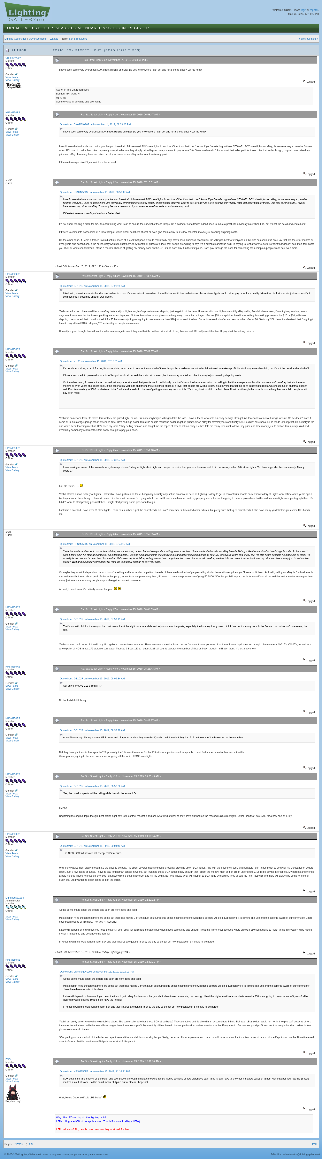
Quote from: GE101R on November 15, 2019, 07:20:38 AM (92, 286)
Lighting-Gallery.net (15, 38)
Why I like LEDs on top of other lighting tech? (81, 1117)
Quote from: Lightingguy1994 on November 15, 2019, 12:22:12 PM (97, 971)
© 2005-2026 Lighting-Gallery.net (22, 1154)
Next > (19, 1144)
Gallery (31, 28)
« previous (304, 38)
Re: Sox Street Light (92, 114)
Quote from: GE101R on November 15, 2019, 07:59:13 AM (92, 619)
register (314, 10)
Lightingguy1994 (15, 897)
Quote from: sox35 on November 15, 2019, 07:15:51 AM (91, 361)
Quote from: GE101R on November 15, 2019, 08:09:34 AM (92, 678)
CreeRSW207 (13, 57)
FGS (8, 1059)
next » (314, 38)
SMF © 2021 (62, 1154)
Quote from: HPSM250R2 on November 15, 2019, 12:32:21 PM (95, 1071)
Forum (12, 28)
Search (64, 28)
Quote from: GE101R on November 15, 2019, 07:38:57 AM (92, 460)
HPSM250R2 (13, 112)
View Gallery (13, 80)
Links (105, 28)
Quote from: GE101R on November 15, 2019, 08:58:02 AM (92, 786)
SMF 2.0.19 (49, 1154)
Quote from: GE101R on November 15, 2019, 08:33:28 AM (92, 730)
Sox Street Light (78, 38)
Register (139, 28)
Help (48, 28)
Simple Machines (78, 1154)
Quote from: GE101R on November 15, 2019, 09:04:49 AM (92, 846)
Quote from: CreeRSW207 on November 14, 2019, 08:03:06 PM (95, 124)
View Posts (12, 77)
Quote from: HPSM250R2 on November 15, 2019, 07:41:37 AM (95, 544)
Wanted (54, 38)
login (303, 10)
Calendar (86, 28)
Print (314, 1144)
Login (119, 28)
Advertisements (37, 38)
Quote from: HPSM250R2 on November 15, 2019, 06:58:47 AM (95, 192)
